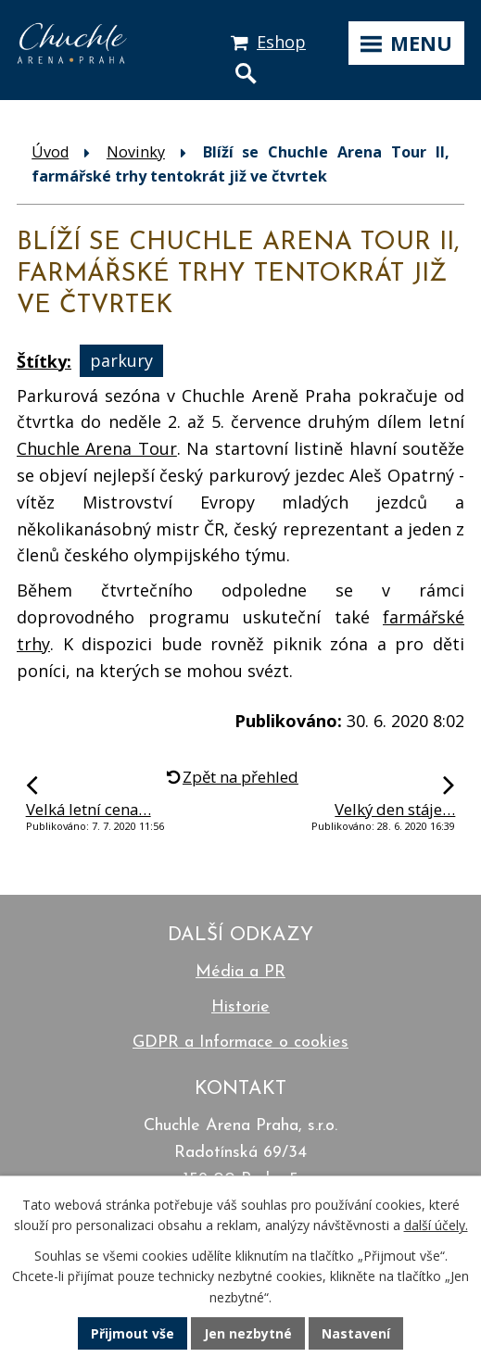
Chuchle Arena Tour (97, 448)
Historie (240, 1007)
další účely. (436, 1225)
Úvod (50, 152)
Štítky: (44, 361)
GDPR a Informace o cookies (240, 1042)
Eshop (281, 42)
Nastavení (356, 1333)
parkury (121, 361)
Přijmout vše (132, 1333)
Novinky (136, 152)
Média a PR (240, 972)
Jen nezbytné (248, 1333)
